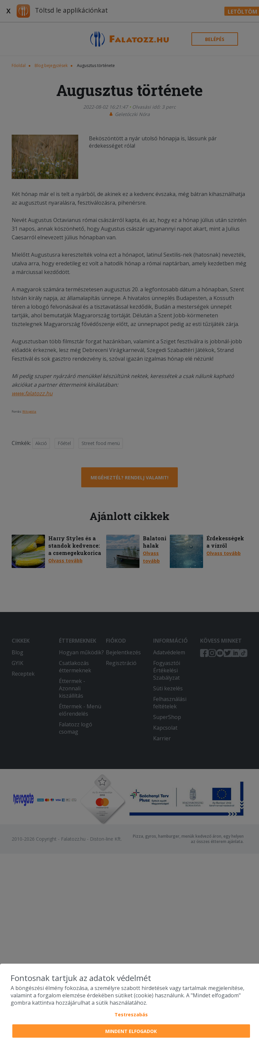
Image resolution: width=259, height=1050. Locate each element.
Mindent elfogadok (131, 1031)
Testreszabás (131, 1014)
